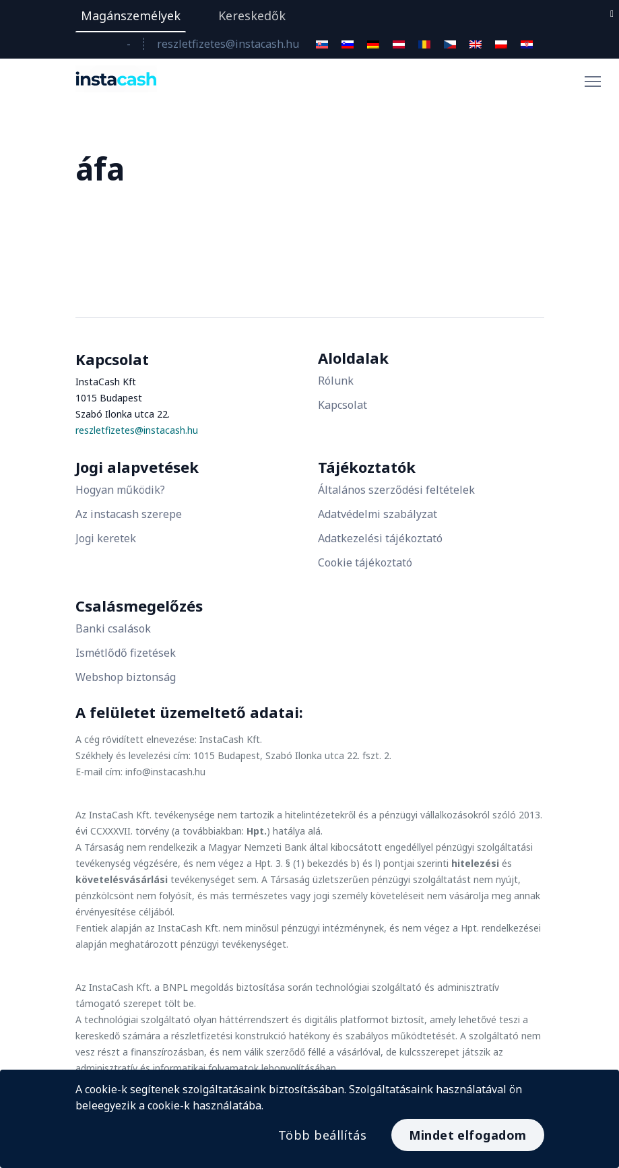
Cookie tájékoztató (365, 562)
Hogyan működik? (120, 489)
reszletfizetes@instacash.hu (228, 43)
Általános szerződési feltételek (396, 489)
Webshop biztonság (125, 677)
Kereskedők (252, 15)
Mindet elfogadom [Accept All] (467, 1135)
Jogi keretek (105, 538)
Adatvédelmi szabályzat (377, 514)
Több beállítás (322, 1135)
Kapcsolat (342, 404)
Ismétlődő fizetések (125, 652)
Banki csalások (113, 628)
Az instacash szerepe (128, 514)
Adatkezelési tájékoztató (380, 538)
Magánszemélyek (131, 15)
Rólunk (336, 380)
